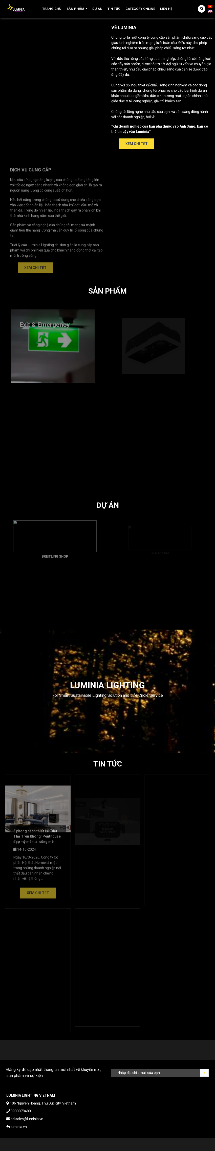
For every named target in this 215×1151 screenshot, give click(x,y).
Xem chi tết (136, 144)
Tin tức (114, 9)
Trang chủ (51, 9)
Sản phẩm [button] (75, 9)
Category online (140, 9)
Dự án (97, 9)
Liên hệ (166, 9)
